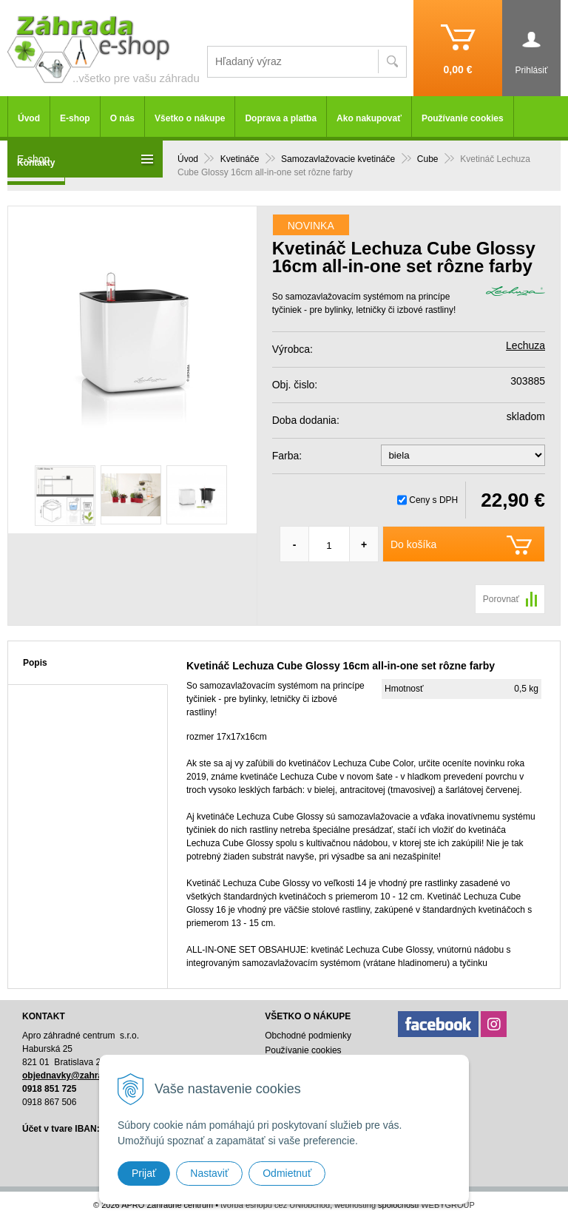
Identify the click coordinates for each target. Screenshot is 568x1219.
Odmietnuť (287, 1173)
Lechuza (525, 345)
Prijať (144, 1173)
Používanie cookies (463, 118)
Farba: (287, 456)
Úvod (29, 118)
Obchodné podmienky (308, 1035)
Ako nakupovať (369, 118)
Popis (35, 663)
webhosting (355, 1205)
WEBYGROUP (448, 1205)
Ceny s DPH (433, 500)
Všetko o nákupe (190, 118)
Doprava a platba (281, 118)
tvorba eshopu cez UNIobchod (275, 1205)
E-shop (75, 118)
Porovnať (501, 599)
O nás (122, 118)
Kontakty (36, 163)
